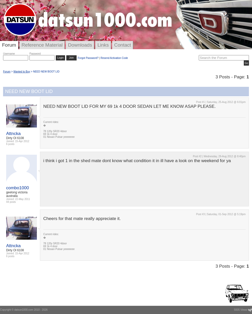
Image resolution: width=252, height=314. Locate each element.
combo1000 (17, 187)
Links (103, 45)
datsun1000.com (23, 309)
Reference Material (42, 45)
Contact (122, 45)
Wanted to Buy (21, 71)
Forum (9, 45)
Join (71, 57)
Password (35, 53)
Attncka (13, 133)
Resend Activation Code (114, 58)
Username (9, 53)
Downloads (80, 45)
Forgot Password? (88, 58)
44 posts (11, 202)
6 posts (10, 144)
